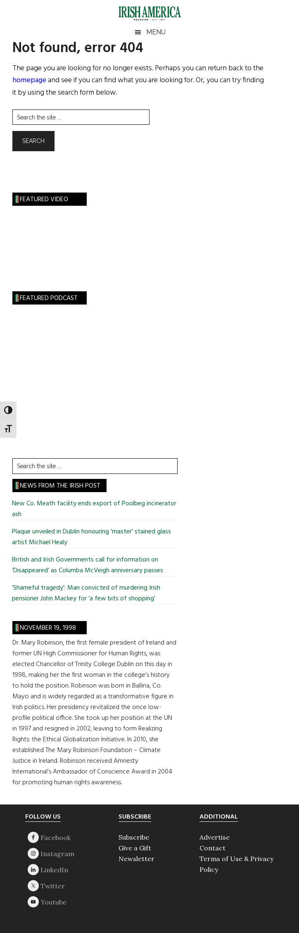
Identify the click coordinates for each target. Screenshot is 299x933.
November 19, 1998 (48, 628)
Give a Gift (135, 848)
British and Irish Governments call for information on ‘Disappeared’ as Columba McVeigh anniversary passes (87, 565)
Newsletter (136, 858)
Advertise (214, 837)
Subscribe (134, 837)
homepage (29, 80)
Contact (212, 848)
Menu (156, 32)
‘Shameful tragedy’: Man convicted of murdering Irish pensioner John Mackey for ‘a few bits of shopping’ (86, 593)
